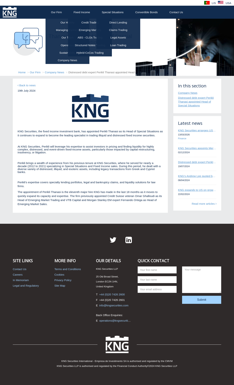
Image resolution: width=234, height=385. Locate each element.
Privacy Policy (62, 280)
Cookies (59, 274)
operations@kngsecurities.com (118, 320)
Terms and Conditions (67, 269)
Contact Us (176, 12)
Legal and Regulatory (26, 285)
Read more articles (204, 203)
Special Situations (113, 12)
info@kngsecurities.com (113, 305)
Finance (182, 138)
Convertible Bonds (146, 12)
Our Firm (56, 12)
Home (22, 72)
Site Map (59, 285)
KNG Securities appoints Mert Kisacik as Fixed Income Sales (197, 148)
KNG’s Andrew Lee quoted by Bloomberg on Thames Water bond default (197, 176)
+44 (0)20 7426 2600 (112, 294)
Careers (17, 274)
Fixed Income (81, 12)
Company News (54, 72)
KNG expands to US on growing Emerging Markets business (197, 189)
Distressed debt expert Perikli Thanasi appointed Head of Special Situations (196, 101)
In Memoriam (21, 280)
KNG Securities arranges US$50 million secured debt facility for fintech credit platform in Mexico (197, 130)
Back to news (26, 85)
